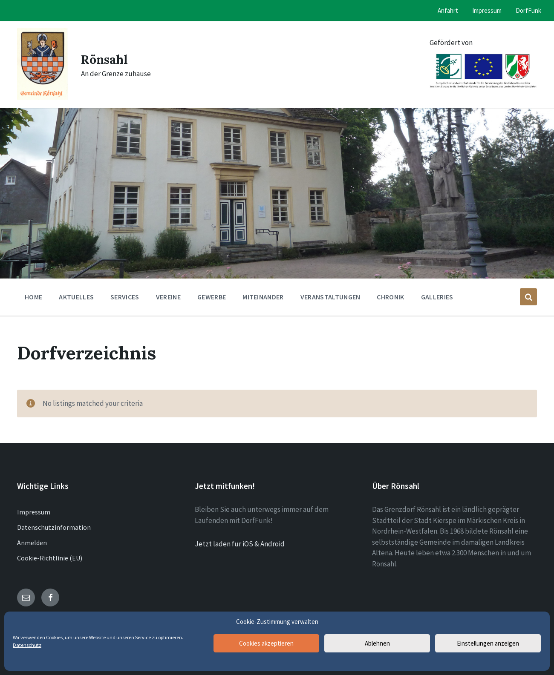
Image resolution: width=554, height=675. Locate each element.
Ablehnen (377, 643)
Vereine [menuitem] (168, 297)
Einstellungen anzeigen (488, 643)
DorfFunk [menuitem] (528, 10)
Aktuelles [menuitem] (76, 297)
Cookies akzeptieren (266, 643)
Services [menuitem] (124, 297)
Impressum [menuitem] (487, 10)
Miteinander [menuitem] (263, 297)
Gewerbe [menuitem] (211, 297)
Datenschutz (27, 645)
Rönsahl (106, 59)
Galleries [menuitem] (437, 297)
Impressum (33, 512)
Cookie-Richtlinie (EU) (49, 558)
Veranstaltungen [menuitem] (330, 297)
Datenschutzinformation (54, 527)
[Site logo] (42, 97)
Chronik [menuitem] (390, 297)
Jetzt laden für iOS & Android (240, 544)
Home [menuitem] (33, 297)
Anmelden (32, 542)
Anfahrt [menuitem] (448, 10)
